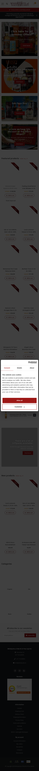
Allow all (19, 400)
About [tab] (32, 368)
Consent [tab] (7, 368)
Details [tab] (19, 368)
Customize (19, 407)
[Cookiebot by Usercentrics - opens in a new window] (28, 362)
